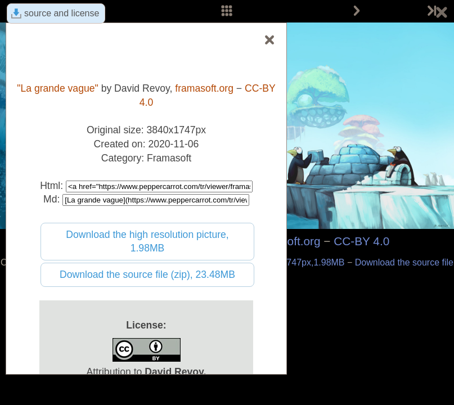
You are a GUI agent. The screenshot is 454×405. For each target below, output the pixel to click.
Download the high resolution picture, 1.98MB (147, 241)
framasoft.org (204, 88)
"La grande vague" (57, 88)
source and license (61, 13)
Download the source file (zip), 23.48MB (147, 274)
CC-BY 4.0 (361, 241)
